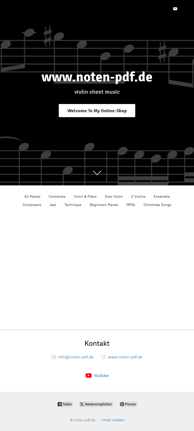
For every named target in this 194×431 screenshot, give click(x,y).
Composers (32, 205)
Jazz (52, 205)
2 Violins (138, 196)
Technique (72, 205)
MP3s (130, 205)
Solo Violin (114, 196)
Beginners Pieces (104, 205)
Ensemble (162, 196)
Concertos (57, 196)
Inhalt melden (113, 420)
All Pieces (32, 196)
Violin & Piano (85, 196)
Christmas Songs (157, 205)
